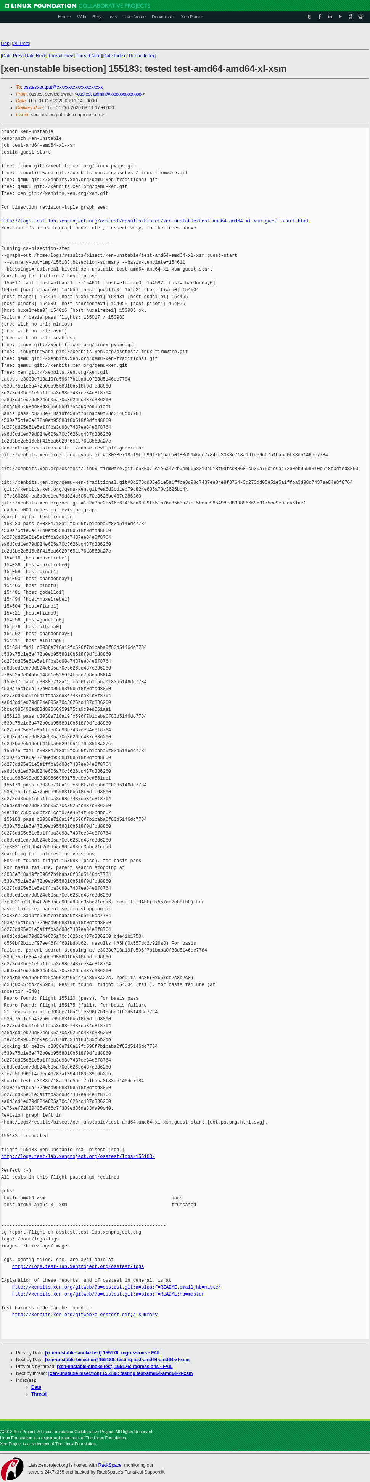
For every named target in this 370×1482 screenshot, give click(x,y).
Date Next (35, 55)
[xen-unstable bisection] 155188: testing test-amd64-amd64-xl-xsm (117, 1359)
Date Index (114, 55)
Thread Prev (60, 55)
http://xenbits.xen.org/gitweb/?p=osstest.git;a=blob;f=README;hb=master (108, 1294)
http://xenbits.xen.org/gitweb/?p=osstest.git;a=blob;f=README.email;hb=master (116, 1287)
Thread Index (141, 55)
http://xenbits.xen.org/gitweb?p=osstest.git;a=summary (85, 1315)
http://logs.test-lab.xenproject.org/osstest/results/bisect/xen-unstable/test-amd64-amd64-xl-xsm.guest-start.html (155, 221)
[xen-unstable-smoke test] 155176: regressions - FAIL (103, 1353)
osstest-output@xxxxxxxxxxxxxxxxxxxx (63, 87)
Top (5, 43)
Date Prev (12, 55)
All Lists (21, 43)
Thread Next (88, 55)
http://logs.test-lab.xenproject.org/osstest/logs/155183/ (78, 1156)
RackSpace (109, 1465)
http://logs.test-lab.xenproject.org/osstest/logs (78, 1266)
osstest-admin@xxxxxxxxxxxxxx (109, 94)
